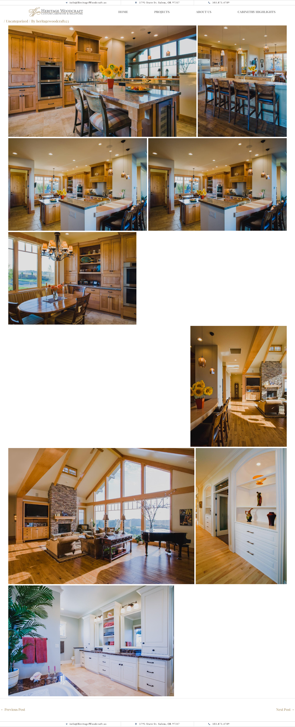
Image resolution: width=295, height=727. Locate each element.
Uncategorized (17, 20)
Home (123, 12)
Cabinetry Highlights (256, 12)
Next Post (285, 709)
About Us (203, 12)
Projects (162, 12)
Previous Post (13, 709)
